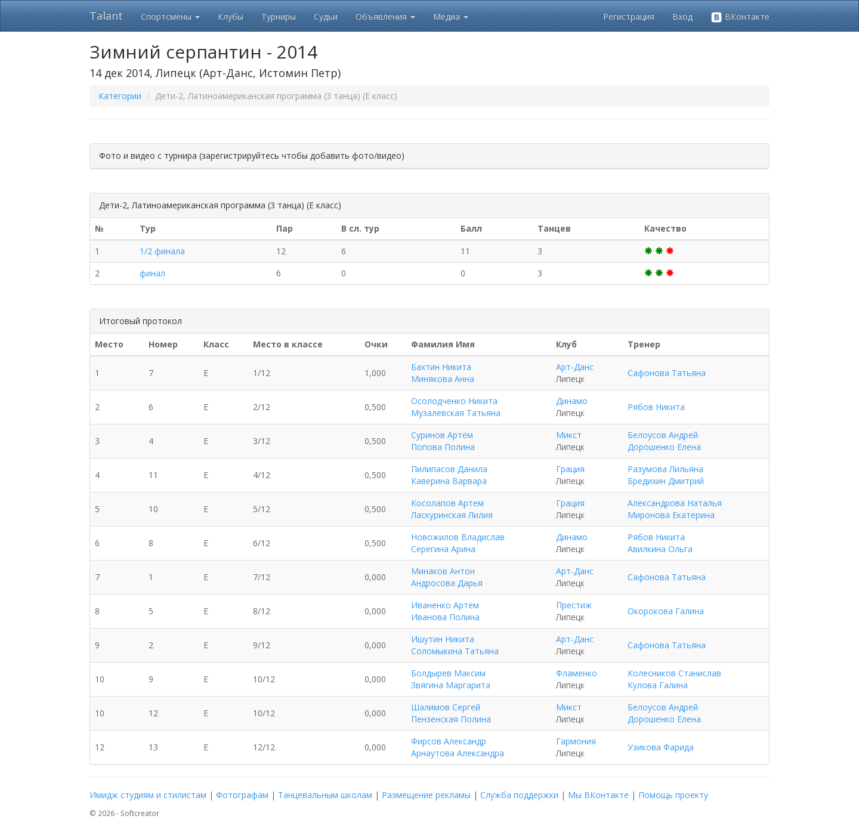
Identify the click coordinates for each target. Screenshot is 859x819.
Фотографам (242, 794)
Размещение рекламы (426, 794)
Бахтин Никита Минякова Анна (442, 372)
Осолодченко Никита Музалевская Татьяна (455, 406)
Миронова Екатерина (671, 515)
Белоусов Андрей (663, 435)
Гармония (576, 741)
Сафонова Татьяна (667, 372)
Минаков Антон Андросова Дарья (447, 577)
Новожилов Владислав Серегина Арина (458, 543)
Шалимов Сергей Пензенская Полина (451, 713)
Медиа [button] (450, 16)
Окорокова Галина (666, 611)
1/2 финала (162, 251)
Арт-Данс (575, 366)
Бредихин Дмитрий (666, 481)
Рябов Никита (656, 406)
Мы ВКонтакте (598, 794)
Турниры (278, 16)
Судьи (326, 16)
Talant (106, 15)
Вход (682, 16)
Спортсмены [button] (170, 16)
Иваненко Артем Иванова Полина (445, 611)
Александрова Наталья (675, 503)
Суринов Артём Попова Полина (443, 440)
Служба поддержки (519, 794)
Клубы (230, 16)
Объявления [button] (385, 16)
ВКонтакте (740, 17)
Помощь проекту (673, 794)
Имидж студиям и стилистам (147, 794)
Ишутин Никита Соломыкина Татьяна (455, 645)
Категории (119, 95)
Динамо (572, 401)
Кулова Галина (658, 685)
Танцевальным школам (325, 794)
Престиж (574, 605)
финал (152, 273)
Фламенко (576, 673)
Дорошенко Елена (664, 446)
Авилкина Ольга (660, 549)
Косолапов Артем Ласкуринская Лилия (452, 509)
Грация (570, 469)
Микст (569, 435)
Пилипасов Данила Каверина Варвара (449, 475)
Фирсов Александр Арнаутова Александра (457, 747)
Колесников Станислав (674, 673)
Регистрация (628, 16)
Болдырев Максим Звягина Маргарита (450, 679)
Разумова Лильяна (665, 469)
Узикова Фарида (661, 747)
